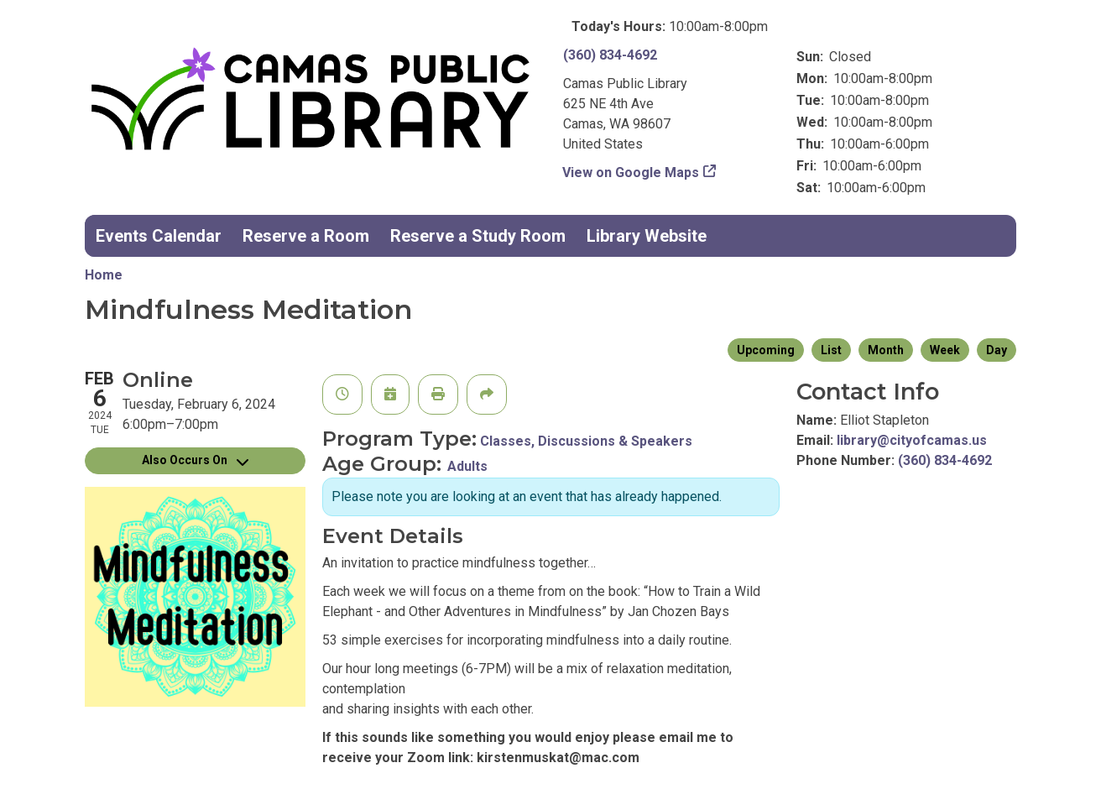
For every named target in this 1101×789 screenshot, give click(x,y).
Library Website (647, 236)
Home (104, 275)
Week (945, 350)
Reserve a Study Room (478, 236)
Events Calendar (159, 236)
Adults (467, 466)
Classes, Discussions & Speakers (586, 441)
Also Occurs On (195, 460)
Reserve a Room (306, 236)
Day (996, 350)
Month (886, 350)
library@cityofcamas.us (912, 440)
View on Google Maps (631, 172)
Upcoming (766, 350)
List (831, 350)
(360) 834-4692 (610, 55)
